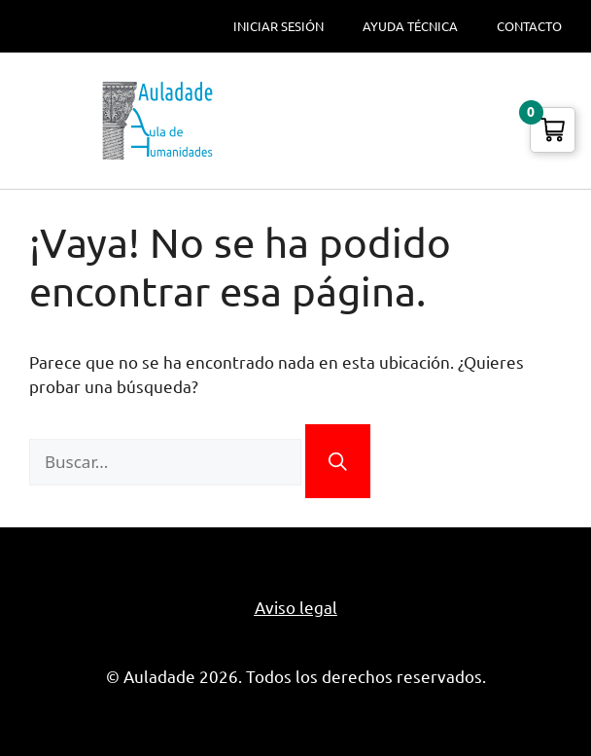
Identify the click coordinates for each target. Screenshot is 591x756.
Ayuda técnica (410, 26)
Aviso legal (296, 607)
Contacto (529, 26)
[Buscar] (337, 461)
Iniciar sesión (278, 26)
